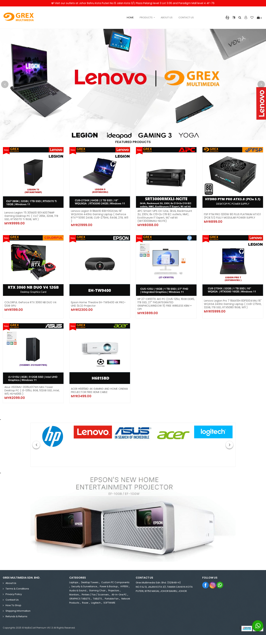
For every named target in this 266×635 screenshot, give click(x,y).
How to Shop (13, 605)
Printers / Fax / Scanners (95, 594)
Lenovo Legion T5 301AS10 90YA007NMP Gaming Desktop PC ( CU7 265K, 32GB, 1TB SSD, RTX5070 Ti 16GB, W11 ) (31, 216)
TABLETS (97, 598)
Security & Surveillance (84, 586)
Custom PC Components (115, 582)
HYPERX (124, 586)
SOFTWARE (109, 602)
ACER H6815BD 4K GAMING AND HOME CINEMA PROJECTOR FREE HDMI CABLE (99, 390)
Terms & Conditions (17, 588)
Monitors (74, 594)
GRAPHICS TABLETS (79, 598)
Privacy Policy (14, 594)
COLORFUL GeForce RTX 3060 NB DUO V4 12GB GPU (30, 304)
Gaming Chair (97, 590)
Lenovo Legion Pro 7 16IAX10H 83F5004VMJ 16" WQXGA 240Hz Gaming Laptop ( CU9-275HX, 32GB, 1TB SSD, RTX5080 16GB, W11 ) (233, 304)
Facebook (205, 585)
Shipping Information (18, 611)
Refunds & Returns (16, 616)
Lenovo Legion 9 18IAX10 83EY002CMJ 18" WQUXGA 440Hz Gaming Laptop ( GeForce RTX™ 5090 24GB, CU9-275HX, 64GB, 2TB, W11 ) (99, 216)
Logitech (96, 602)
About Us (167, 17)
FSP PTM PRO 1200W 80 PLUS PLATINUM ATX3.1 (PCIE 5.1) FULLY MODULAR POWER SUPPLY (232, 215)
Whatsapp (220, 585)
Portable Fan (112, 598)
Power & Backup (109, 586)
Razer (85, 602)
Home (130, 17)
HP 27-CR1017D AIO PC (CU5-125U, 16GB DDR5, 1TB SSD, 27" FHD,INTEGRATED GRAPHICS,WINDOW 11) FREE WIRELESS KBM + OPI (166, 304)
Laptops (73, 582)
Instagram (212, 585)
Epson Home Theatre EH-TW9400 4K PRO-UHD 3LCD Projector (98, 304)
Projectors (113, 590)
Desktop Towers (89, 582)
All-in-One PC (119, 594)
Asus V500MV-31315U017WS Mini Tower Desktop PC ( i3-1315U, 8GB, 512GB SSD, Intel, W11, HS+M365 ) (31, 390)
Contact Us (186, 17)
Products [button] (146, 17)
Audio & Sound (77, 590)
